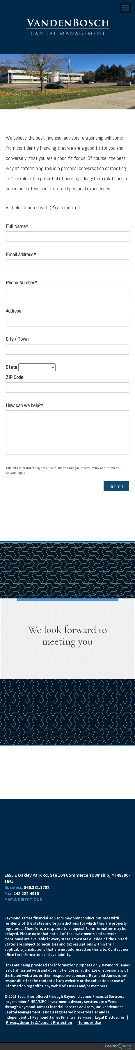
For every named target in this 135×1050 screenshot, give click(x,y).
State (11, 367)
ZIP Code (14, 377)
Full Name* (17, 226)
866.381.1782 (36, 887)
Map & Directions (23, 899)
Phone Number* (21, 282)
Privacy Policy (89, 468)
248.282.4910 (26, 893)
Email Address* (21, 254)
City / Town (17, 338)
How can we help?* (24, 405)
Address (13, 310)
